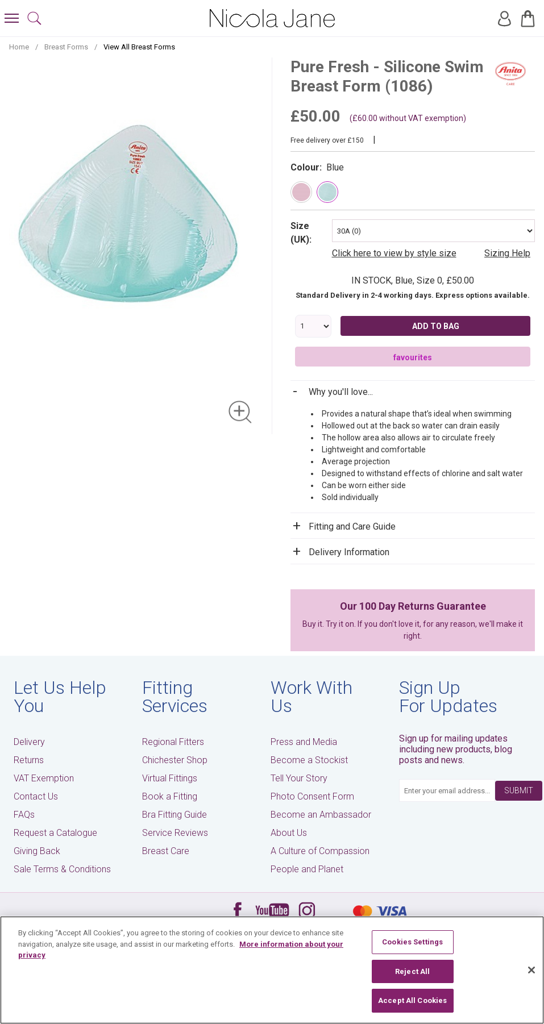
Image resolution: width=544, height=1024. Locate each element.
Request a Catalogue (55, 832)
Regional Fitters (173, 741)
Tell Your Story (299, 778)
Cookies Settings (412, 942)
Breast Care (165, 851)
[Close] (531, 970)
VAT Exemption (44, 778)
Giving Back (37, 851)
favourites (412, 357)
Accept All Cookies (412, 1000)
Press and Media (304, 741)
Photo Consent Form (312, 796)
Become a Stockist (309, 760)
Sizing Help (507, 253)
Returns (29, 760)
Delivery (29, 741)
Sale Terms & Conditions (62, 869)
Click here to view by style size (394, 253)
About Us (289, 832)
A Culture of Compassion (320, 851)
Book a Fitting (169, 796)
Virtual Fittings (169, 778)
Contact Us (36, 796)
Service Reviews (175, 832)
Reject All (412, 971)
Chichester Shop (174, 760)
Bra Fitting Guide (174, 814)
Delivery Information (349, 552)
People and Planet (307, 869)
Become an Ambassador (321, 814)
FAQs (24, 814)
